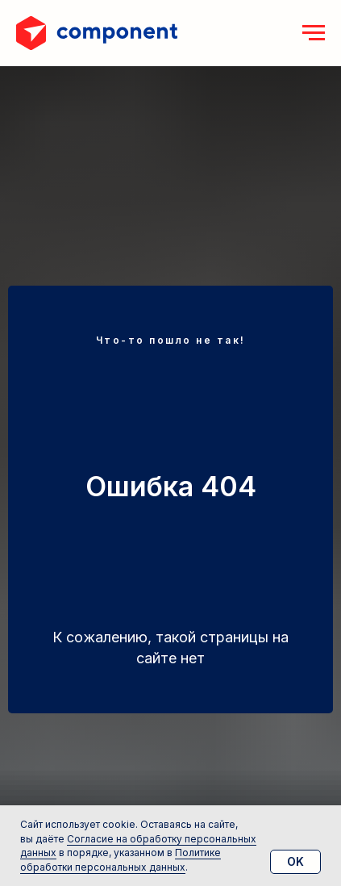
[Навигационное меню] (313, 33)
